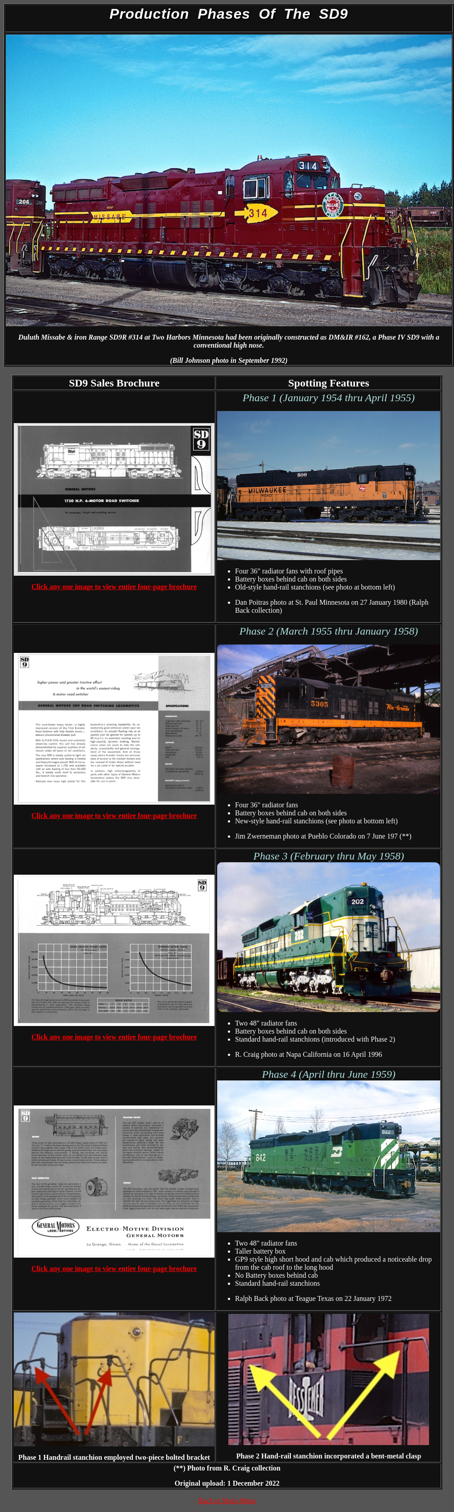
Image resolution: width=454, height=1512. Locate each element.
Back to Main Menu (227, 1500)
